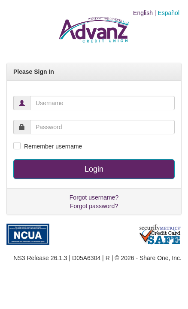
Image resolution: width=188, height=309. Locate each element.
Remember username (53, 146)
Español (168, 12)
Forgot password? (94, 206)
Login (94, 169)
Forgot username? (94, 197)
